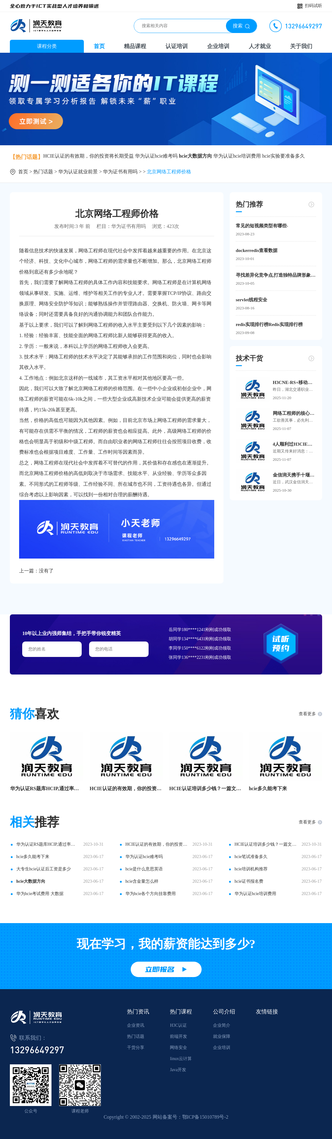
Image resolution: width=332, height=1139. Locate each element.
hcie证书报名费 (249, 881)
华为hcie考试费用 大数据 (40, 893)
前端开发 (178, 1036)
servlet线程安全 (251, 299)
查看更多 (307, 714)
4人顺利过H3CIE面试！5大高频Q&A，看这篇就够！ (294, 444)
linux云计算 (181, 1058)
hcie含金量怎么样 (141, 881)
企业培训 (218, 46)
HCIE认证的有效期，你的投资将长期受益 (88, 156)
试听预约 (280, 643)
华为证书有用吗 (120, 171)
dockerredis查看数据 (257, 250)
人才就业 (260, 46)
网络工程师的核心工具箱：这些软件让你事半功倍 (294, 413)
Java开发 (178, 1069)
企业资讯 (135, 1025)
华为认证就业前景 (78, 171)
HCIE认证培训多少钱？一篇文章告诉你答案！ (206, 788)
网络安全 (178, 1047)
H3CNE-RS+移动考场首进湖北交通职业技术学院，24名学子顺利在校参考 (294, 382)
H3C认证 (178, 1025)
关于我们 (301, 46)
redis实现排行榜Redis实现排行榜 (269, 324)
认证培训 (177, 46)
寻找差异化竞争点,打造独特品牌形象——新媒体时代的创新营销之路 (276, 275)
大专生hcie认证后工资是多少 (43, 869)
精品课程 (135, 46)
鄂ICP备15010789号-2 (205, 1117)
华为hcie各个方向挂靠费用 (150, 893)
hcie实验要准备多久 (283, 156)
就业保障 (221, 1036)
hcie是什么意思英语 (144, 869)
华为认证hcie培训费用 (237, 156)
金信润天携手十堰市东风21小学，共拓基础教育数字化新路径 (294, 475)
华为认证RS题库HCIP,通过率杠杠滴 (47, 788)
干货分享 (135, 1047)
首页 (99, 46)
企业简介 (221, 1025)
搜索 (238, 25)
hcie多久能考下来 (268, 788)
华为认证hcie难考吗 (156, 156)
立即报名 (159, 969)
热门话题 (43, 171)
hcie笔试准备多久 (251, 856)
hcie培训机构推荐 (251, 869)
